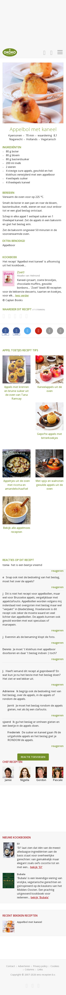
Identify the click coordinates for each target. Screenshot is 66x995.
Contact (10, 966)
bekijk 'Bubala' (40, 897)
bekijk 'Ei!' (36, 867)
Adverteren (24, 966)
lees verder (22, 295)
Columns (29, 969)
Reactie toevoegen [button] (33, 756)
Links (40, 969)
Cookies (54, 966)
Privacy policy (40, 966)
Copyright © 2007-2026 (23, 974)
